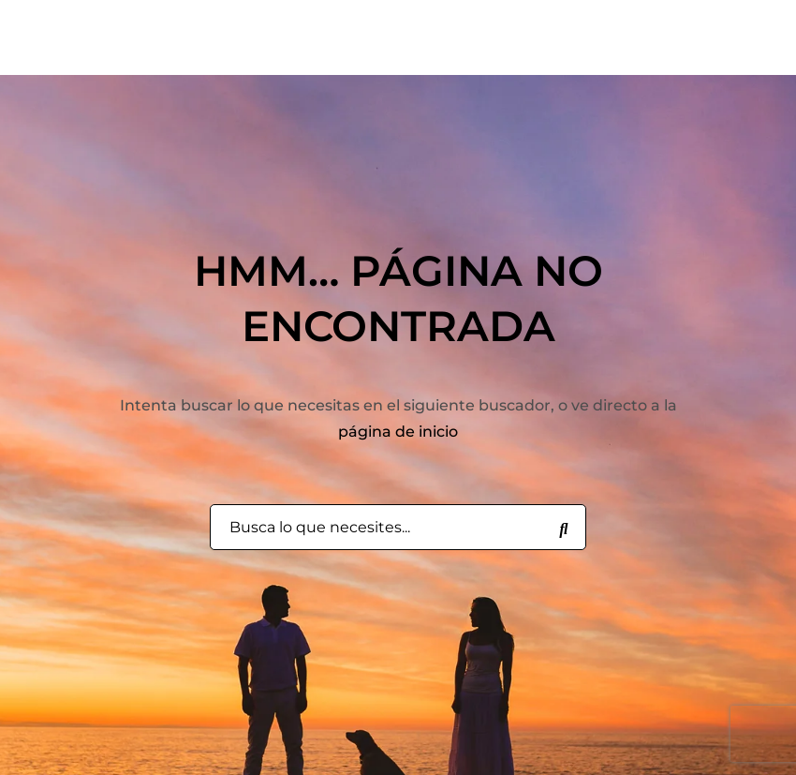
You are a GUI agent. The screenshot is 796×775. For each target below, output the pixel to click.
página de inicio (398, 431)
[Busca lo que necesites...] (563, 527)
